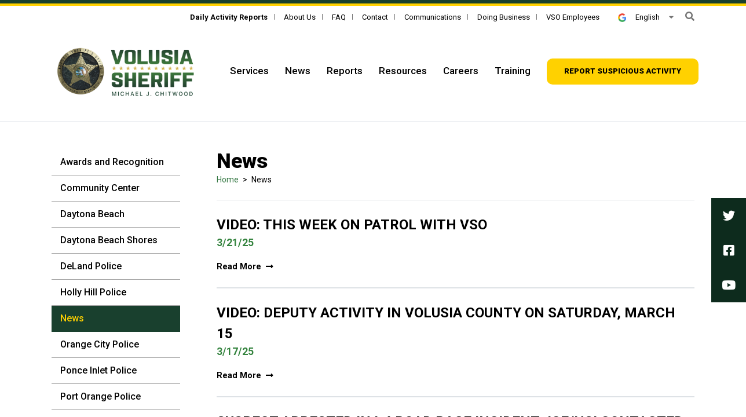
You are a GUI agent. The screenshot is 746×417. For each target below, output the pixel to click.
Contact (375, 17)
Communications (432, 17)
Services (249, 70)
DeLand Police (91, 266)
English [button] (639, 17)
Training (513, 70)
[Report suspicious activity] (623, 71)
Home (228, 179)
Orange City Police (99, 344)
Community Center (100, 187)
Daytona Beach (92, 214)
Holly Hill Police (93, 292)
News (297, 70)
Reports (345, 70)
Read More (245, 267)
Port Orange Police (100, 396)
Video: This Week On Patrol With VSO (352, 225)
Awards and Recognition (112, 161)
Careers (460, 70)
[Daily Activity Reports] (229, 17)
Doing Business (503, 17)
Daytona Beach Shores (109, 240)
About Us (300, 17)
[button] (689, 16)
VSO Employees (572, 17)
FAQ (339, 17)
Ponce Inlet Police (98, 370)
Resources (403, 70)
